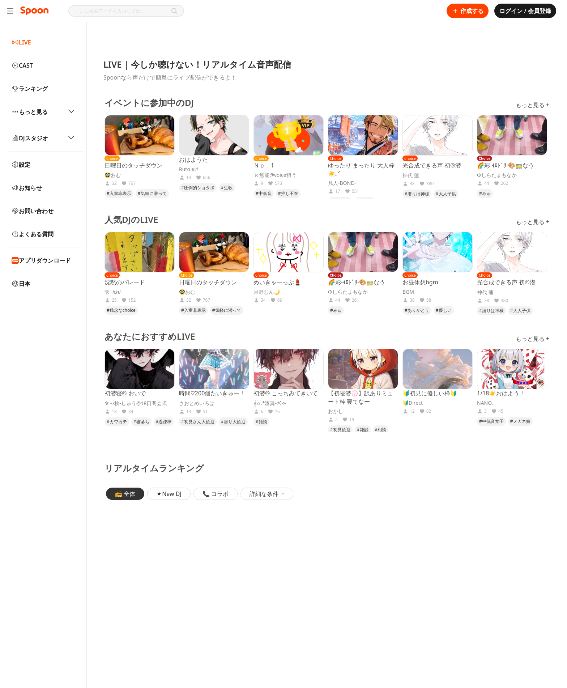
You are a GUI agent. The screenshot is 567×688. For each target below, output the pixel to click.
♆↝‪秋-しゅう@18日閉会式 (136, 403)
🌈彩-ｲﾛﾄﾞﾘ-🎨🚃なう (505, 165)
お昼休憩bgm (420, 282)
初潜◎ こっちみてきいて (285, 393)
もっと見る (43, 111)
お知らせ (27, 188)
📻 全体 (125, 494)
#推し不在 (288, 193)
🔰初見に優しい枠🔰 (429, 393)
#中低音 (264, 193)
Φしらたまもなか (497, 175)
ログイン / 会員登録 (525, 11)
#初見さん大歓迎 (197, 422)
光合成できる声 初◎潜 (431, 165)
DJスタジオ (43, 138)
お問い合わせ (33, 211)
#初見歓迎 (340, 429)
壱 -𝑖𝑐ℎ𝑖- (113, 292)
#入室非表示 (119, 193)
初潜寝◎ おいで (125, 393)
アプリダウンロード (41, 260)
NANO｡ (485, 403)
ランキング (30, 89)
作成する (467, 11)
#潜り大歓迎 (233, 422)
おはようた (193, 159)
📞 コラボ (215, 494)
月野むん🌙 (266, 292)
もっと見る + (532, 105)
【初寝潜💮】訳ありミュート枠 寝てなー (360, 397)
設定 (21, 165)
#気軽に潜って (152, 193)
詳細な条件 (267, 494)
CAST (22, 65)
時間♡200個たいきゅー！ (212, 393)
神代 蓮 (410, 175)
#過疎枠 (164, 422)
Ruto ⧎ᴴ (188, 169)
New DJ (169, 494)
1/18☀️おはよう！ (501, 393)
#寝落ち (141, 422)
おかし (335, 411)
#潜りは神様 (417, 194)
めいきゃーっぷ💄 (277, 282)
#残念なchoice (121, 310)
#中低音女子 (491, 421)
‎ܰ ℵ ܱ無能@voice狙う (275, 175)
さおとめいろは (196, 403)
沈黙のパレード (125, 282)
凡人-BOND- (342, 183)
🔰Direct (412, 403)
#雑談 (261, 422)
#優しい (444, 310)
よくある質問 (33, 234)
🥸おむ (113, 175)
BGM (408, 292)
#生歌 (227, 187)
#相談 (381, 429)
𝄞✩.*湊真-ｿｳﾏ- (269, 403)
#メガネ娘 (520, 421)
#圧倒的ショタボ (197, 187)
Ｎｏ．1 (263, 165)
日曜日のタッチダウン (133, 165)
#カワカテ (117, 422)
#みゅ (485, 193)
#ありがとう (417, 310)
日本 (21, 284)
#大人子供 (446, 194)
